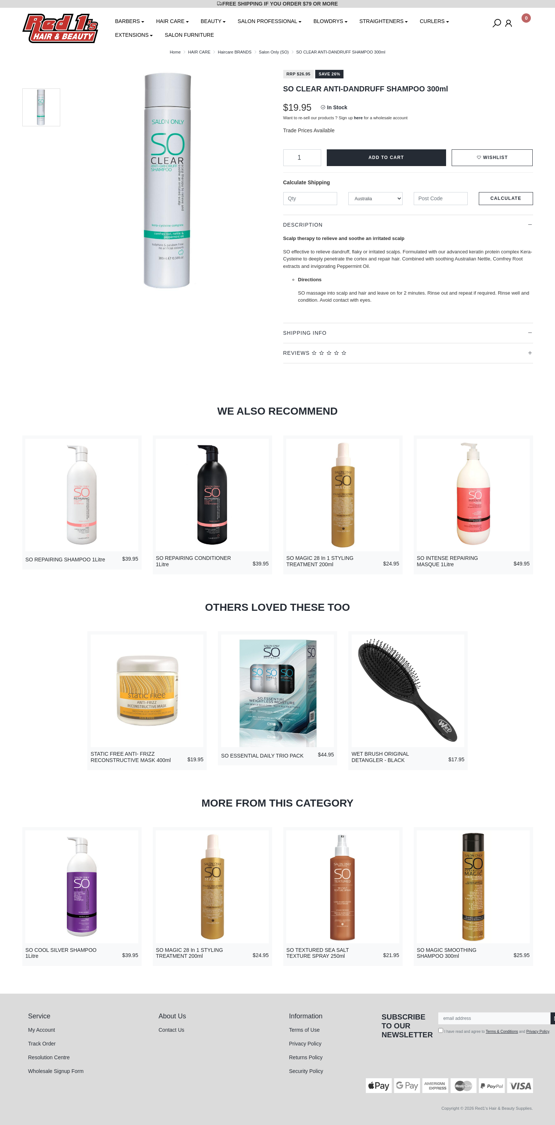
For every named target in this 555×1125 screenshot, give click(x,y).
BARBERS (127, 21)
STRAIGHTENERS (381, 21)
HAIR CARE (170, 21)
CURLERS (432, 21)
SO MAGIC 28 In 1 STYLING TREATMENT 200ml (320, 561)
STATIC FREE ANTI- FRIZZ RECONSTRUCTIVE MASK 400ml (131, 757)
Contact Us (171, 1030)
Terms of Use (304, 1030)
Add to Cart (386, 157)
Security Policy (306, 1071)
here (358, 118)
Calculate (505, 198)
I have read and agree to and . (494, 1031)
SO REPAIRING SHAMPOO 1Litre (65, 559)
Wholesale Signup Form (56, 1071)
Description (303, 225)
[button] (492, 157)
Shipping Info (305, 333)
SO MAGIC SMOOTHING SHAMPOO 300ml (446, 953)
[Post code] (441, 198)
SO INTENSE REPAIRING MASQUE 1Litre (447, 561)
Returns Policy (306, 1057)
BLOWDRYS (328, 21)
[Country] (375, 198)
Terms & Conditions (502, 1032)
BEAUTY (211, 21)
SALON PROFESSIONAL (267, 21)
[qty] (310, 198)
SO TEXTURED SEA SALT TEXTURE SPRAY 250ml (317, 953)
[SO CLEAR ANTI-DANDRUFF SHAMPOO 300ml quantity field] (302, 157)
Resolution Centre (49, 1057)
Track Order (42, 1044)
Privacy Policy (305, 1044)
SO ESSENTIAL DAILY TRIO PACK (262, 756)
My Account (41, 1030)
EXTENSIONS (132, 35)
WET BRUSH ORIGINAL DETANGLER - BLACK (380, 757)
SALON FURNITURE (189, 35)
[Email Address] (494, 1018)
